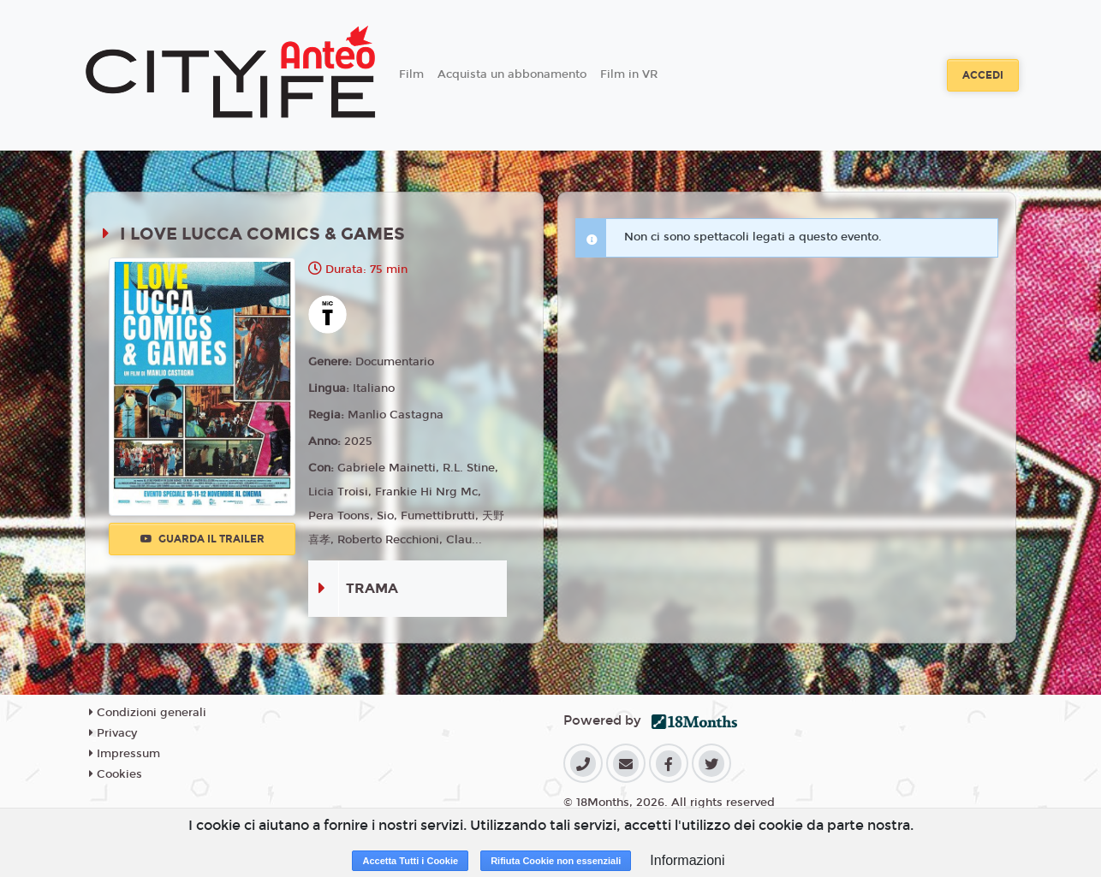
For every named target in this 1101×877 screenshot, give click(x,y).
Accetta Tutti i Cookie (410, 861)
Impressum (124, 754)
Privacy (113, 733)
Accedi (982, 75)
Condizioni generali (147, 713)
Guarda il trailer (202, 539)
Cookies (115, 774)
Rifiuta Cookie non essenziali (556, 861)
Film (411, 74)
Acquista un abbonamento (511, 74)
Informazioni (687, 860)
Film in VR (629, 74)
